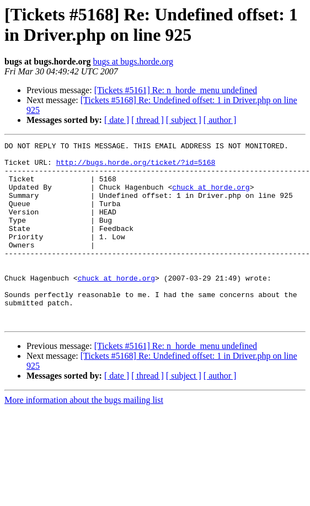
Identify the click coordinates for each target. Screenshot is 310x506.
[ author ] (220, 120)
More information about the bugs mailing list (83, 436)
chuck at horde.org (210, 197)
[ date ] (116, 120)
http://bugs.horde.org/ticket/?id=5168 (136, 167)
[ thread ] (147, 120)
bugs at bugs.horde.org (133, 61)
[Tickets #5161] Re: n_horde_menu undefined (175, 90)
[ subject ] (183, 120)
